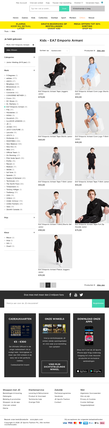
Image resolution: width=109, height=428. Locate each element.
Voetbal (54, 18)
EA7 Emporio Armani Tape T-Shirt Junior (55, 182)
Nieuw (91, 18)
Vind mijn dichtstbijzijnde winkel (54, 367)
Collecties (43, 18)
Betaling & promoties (12, 399)
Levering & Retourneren (39, 393)
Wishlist (77, 3)
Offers (82, 18)
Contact (57, 402)
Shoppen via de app (11, 402)
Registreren (98, 303)
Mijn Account (21, 3)
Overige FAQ (34, 402)
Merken (72, 18)
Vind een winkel (36, 3)
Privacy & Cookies (88, 399)
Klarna (5, 408)
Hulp (48, 3)
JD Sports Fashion (62, 399)
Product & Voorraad (37, 396)
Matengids (7, 396)
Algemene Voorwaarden (90, 393)
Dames (25, 18)
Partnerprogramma (62, 393)
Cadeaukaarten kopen (20, 365)
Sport (63, 18)
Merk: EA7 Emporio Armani (20, 45)
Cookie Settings (87, 402)
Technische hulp (35, 399)
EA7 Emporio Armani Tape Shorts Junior (55, 136)
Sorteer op (44, 50)
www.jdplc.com (36, 419)
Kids (33, 18)
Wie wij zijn (85, 396)
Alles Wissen (12, 50)
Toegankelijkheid (87, 405)
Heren (15, 18)
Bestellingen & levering (12, 393)
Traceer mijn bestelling (62, 3)
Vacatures (58, 396)
